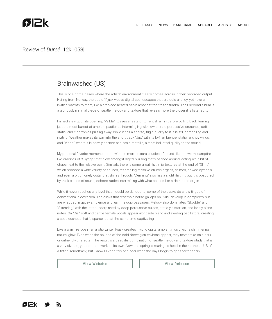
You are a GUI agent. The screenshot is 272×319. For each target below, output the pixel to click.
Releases (145, 24)
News (163, 24)
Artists (225, 24)
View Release (177, 264)
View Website (95, 264)
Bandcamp (183, 24)
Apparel (205, 24)
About (243, 24)
